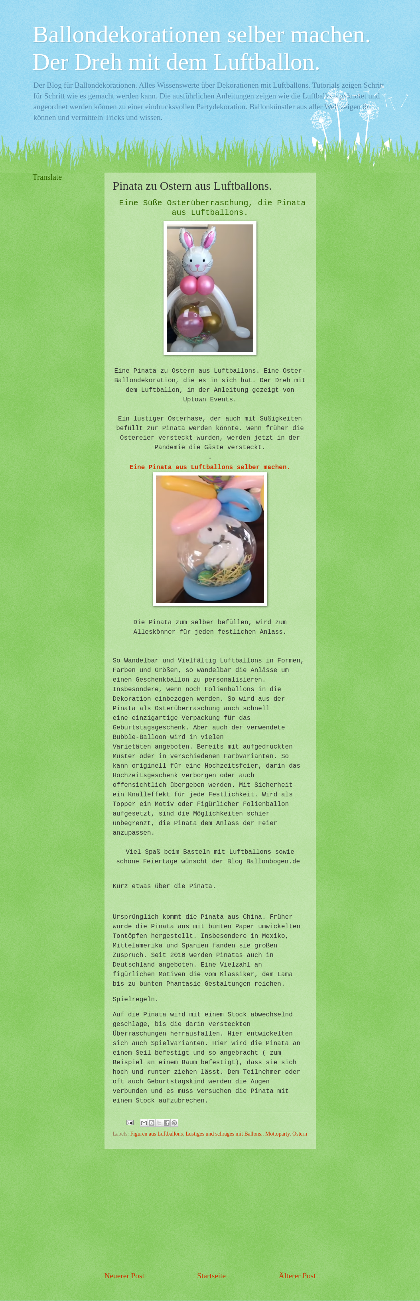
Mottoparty (277, 1134)
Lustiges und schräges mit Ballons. (223, 1134)
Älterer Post (297, 1276)
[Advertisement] (210, 1209)
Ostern (299, 1134)
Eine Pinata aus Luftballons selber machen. (210, 467)
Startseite (211, 1276)
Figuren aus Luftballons (156, 1134)
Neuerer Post (124, 1276)
